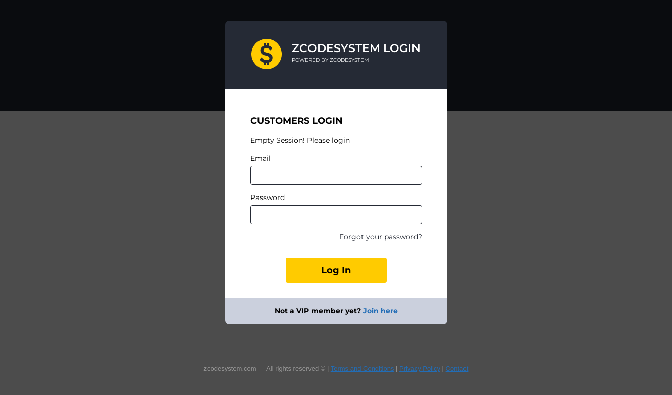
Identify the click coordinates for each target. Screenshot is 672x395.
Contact (457, 368)
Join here (380, 310)
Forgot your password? (380, 236)
